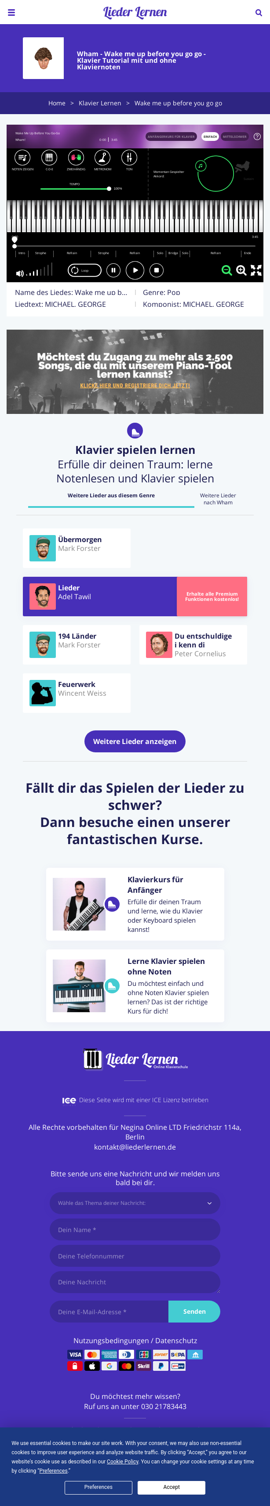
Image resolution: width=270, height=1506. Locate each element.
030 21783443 (163, 1406)
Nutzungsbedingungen (111, 1340)
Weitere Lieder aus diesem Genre (111, 495)
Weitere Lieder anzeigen (135, 741)
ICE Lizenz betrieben (180, 1100)
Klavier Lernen (100, 103)
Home (57, 103)
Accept (171, 1487)
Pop (173, 292)
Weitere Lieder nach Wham (218, 499)
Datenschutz (176, 1340)
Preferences (98, 1487)
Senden (194, 1311)
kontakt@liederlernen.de (135, 1147)
